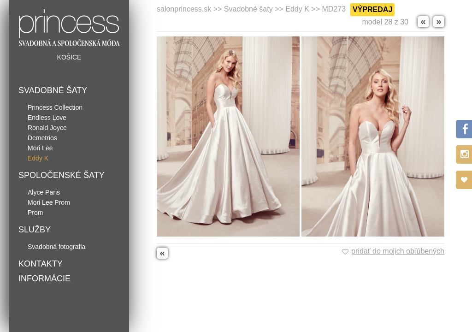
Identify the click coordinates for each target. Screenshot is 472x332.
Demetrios (42, 138)
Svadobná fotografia (56, 246)
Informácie (44, 278)
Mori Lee (40, 148)
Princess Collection (55, 107)
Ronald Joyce (47, 127)
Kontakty (40, 263)
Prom (35, 212)
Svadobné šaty (52, 90)
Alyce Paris (44, 192)
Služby (34, 229)
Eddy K (38, 158)
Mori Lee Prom (49, 202)
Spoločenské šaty (61, 175)
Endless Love (47, 117)
